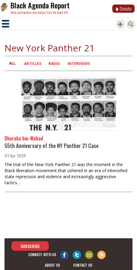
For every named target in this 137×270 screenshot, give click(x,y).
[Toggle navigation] (5, 24)
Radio (54, 63)
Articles (32, 63)
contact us (82, 265)
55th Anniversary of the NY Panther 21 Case (51, 145)
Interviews (78, 63)
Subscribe (30, 246)
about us (52, 265)
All (12, 63)
